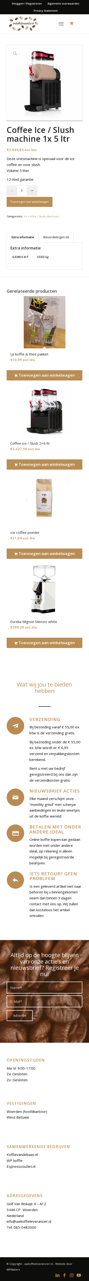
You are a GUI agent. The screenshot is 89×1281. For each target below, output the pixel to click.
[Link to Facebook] (64, 1275)
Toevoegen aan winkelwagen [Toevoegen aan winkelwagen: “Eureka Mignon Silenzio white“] (44, 642)
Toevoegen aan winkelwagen (29, 202)
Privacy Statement (46, 10)
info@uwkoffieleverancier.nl (29, 1221)
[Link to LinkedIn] (57, 1275)
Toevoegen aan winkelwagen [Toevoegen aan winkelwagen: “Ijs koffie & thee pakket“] (44, 375)
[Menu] (61, 23)
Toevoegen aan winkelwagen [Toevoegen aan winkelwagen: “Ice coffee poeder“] (44, 553)
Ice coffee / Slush (34, 216)
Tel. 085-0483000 (21, 1227)
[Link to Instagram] (71, 1275)
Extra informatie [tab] (23, 237)
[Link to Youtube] (78, 1275)
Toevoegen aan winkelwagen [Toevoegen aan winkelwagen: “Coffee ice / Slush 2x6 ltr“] (44, 464)
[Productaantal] (22, 190)
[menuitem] (26, 3)
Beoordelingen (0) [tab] (56, 237)
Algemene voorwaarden (63, 3)
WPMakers (13, 1269)
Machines (53, 216)
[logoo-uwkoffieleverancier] (37, 23)
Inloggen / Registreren (27, 3)
